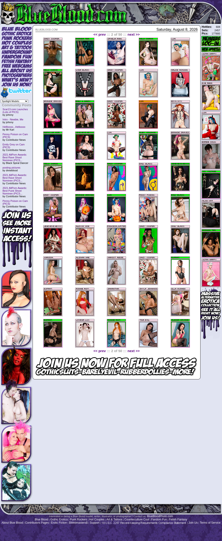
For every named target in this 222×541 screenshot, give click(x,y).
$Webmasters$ (78, 522)
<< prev (99, 34)
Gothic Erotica (59, 519)
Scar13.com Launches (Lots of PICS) (15, 110)
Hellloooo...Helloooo (14, 126)
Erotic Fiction (59, 522)
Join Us (193, 522)
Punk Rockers (78, 519)
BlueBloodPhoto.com (160, 516)
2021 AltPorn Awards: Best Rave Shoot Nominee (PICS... (15, 157)
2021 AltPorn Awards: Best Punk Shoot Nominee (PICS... (15, 191)
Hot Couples (97, 519)
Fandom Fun (159, 519)
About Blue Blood (12, 522)
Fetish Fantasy (178, 519)
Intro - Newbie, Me (13, 119)
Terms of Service (210, 522)
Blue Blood (41, 519)
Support (94, 522)
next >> (134, 34)
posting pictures (11, 167)
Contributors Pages (37, 522)
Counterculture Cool (136, 519)
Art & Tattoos (114, 519)
